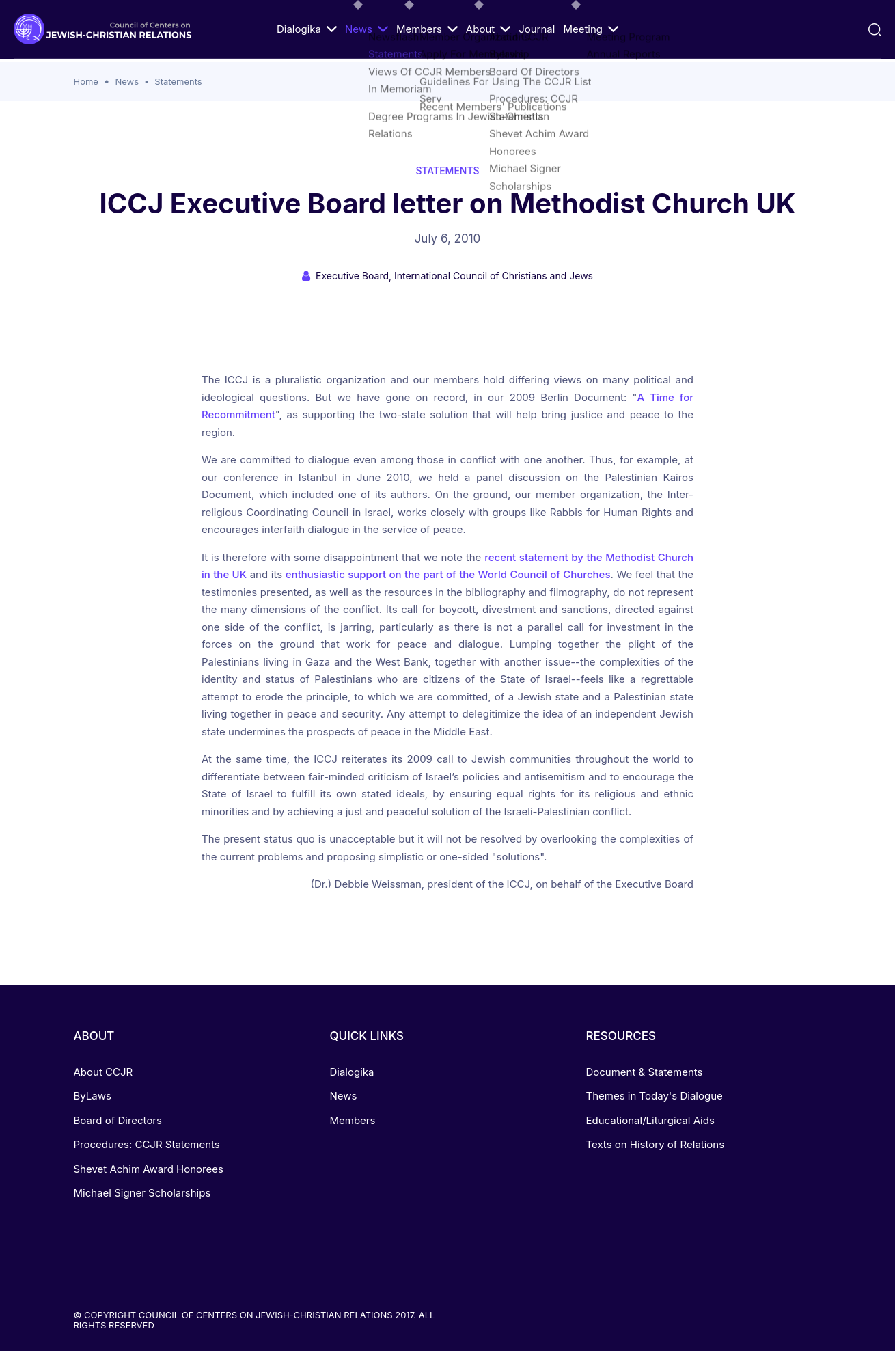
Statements (178, 81)
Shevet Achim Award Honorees (148, 1168)
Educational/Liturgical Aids (650, 1120)
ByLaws (92, 1095)
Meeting (590, 29)
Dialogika (307, 29)
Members (427, 29)
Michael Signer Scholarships (142, 1192)
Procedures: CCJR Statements (147, 1144)
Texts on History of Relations (655, 1144)
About (488, 29)
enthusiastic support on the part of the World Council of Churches (448, 574)
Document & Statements (644, 1071)
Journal (537, 29)
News (366, 29)
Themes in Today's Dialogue (654, 1095)
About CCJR (103, 1071)
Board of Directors (118, 1120)
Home (86, 81)
